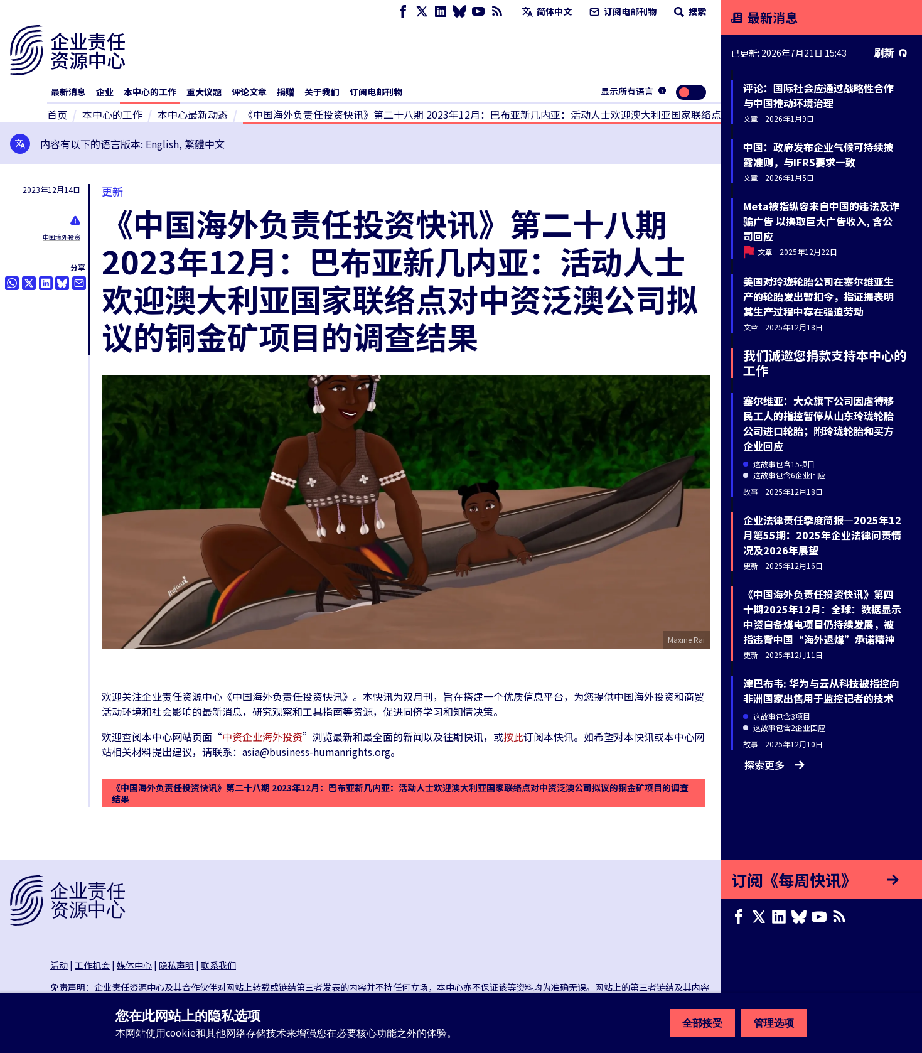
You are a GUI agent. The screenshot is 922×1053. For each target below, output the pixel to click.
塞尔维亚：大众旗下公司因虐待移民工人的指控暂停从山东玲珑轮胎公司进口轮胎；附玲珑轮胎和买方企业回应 (818, 423)
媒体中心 (134, 965)
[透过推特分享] (29, 283)
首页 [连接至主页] (57, 114)
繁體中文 (205, 143)
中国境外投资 (61, 237)
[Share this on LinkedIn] (46, 283)
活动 (59, 965)
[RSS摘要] (497, 11)
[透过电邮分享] (79, 283)
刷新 (890, 53)
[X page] (421, 11)
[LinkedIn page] (440, 11)
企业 (105, 91)
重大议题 (204, 91)
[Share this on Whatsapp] (12, 283)
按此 (513, 736)
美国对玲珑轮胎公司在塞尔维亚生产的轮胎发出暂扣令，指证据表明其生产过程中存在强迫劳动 (818, 296)
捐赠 (285, 91)
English (162, 143)
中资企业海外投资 (262, 736)
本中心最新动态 (193, 114)
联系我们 (218, 965)
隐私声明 (176, 965)
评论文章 (249, 91)
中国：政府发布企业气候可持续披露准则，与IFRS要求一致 (818, 154)
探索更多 (774, 764)
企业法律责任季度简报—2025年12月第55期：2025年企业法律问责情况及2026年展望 (822, 535)
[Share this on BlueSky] (62, 283)
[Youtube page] (478, 11)
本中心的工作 (150, 91)
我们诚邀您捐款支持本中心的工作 (824, 362)
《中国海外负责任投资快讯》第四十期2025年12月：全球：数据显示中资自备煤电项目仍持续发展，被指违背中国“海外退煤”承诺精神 (822, 616)
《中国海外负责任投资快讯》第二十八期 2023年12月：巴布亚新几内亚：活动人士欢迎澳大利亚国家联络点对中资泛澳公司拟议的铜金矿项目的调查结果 (400, 793)
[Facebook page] (402, 11)
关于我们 (322, 91)
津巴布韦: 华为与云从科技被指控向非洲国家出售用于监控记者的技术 (821, 691)
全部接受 (702, 1023)
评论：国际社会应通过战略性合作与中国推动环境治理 (818, 95)
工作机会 (92, 965)
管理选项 (774, 1023)
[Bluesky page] (459, 11)
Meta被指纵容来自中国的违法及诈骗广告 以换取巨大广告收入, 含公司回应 (821, 221)
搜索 (689, 11)
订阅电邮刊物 (622, 11)
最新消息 (68, 91)
